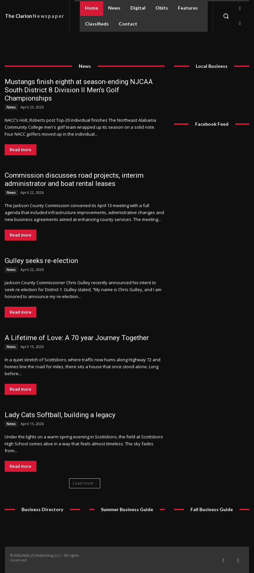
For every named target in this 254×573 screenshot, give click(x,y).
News (11, 107)
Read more (20, 149)
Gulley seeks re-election (41, 261)
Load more (85, 483)
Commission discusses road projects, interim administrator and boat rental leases (74, 179)
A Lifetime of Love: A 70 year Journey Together (77, 338)
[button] (226, 16)
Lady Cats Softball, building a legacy (60, 415)
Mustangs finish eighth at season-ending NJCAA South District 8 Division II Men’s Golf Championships (79, 90)
